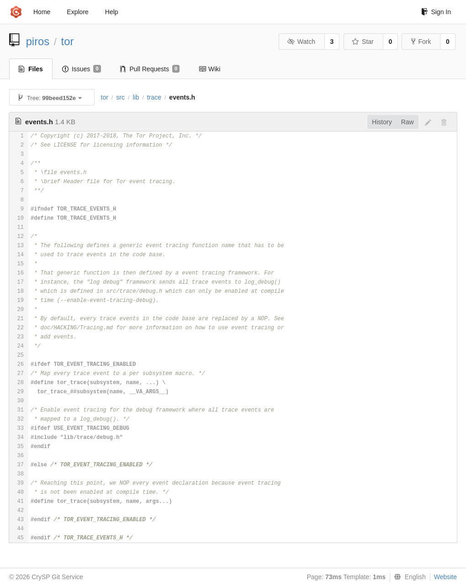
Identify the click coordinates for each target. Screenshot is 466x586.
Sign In (436, 12)
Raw (407, 122)
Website (445, 577)
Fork (421, 41)
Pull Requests (150, 69)
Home (41, 12)
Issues (81, 69)
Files (31, 69)
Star (363, 41)
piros (38, 41)
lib (135, 97)
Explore (77, 12)
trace (154, 97)
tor (67, 41)
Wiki (209, 69)
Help (111, 12)
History (382, 122)
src (120, 97)
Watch (301, 41)
